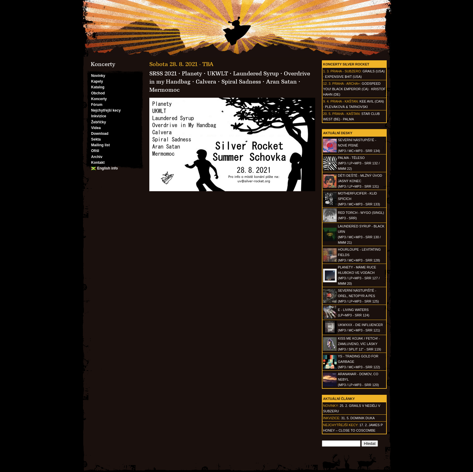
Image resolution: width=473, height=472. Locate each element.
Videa (96, 128)
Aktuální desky (337, 133)
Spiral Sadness (241, 81)
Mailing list (100, 145)
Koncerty (99, 99)
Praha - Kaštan (343, 101)
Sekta (96, 139)
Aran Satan (281, 81)
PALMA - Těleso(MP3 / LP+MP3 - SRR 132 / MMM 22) (358, 163)
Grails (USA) (374, 71)
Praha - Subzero (345, 71)
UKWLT (217, 73)
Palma (348, 119)
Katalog (97, 87)
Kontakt (98, 162)
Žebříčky (98, 122)
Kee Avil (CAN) (372, 101)
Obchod (98, 93)
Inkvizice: (331, 418)
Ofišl (95, 151)
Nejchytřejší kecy (106, 110)
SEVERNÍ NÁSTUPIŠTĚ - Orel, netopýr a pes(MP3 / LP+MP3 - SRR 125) (358, 296)
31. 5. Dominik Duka (358, 418)
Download (99, 133)
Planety (192, 73)
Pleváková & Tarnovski (346, 107)
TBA (208, 64)
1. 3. (326, 71)
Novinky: (331, 405)
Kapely (97, 81)
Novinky (98, 76)
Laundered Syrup (256, 73)
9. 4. (326, 101)
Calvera (206, 81)
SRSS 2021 (163, 73)
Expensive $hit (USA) (343, 76)
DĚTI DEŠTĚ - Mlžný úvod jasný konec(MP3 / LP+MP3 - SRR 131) (360, 181)
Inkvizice (98, 116)
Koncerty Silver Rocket (346, 64)
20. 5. (327, 114)
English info (107, 168)
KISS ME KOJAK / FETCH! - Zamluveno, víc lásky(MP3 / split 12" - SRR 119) (359, 344)
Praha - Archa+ (346, 83)
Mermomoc (164, 90)
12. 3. (327, 83)
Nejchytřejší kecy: (340, 425)
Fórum (96, 105)
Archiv (96, 157)
